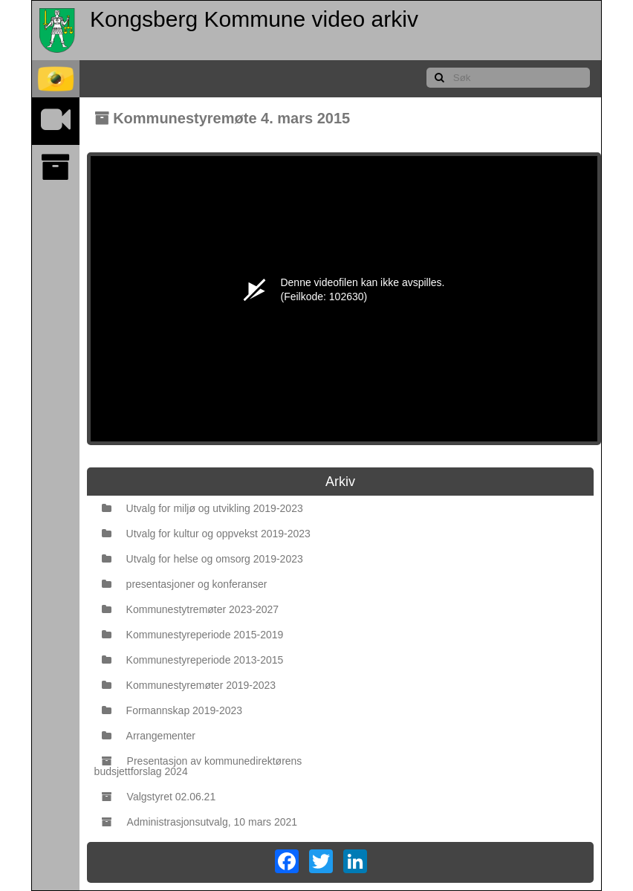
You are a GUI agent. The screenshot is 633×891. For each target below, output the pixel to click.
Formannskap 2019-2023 (172, 710)
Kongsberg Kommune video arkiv (254, 19)
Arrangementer (148, 736)
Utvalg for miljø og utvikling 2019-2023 (202, 508)
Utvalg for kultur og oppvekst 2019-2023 (206, 534)
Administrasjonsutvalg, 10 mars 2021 (200, 822)
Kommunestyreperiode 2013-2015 (193, 660)
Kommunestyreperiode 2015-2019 (193, 635)
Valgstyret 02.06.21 (159, 797)
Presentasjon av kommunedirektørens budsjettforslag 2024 (198, 766)
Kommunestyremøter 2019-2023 (189, 685)
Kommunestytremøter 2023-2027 (190, 609)
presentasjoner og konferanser (184, 584)
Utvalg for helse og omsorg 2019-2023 (202, 559)
